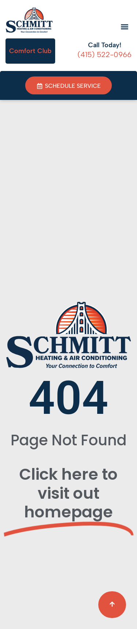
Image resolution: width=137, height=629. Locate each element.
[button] (125, 27)
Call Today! (104, 45)
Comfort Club (30, 51)
